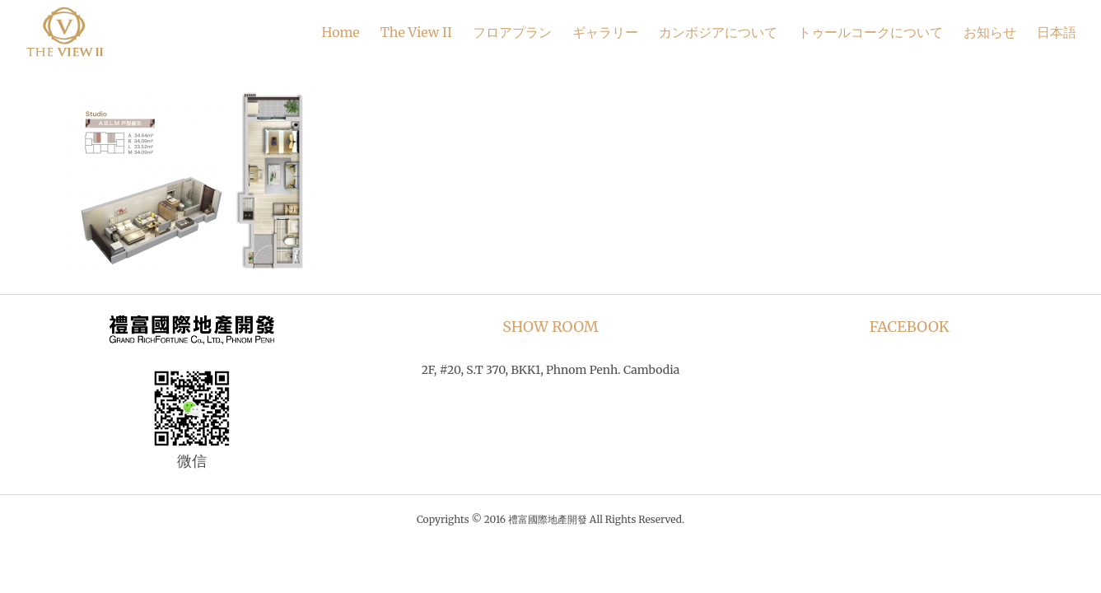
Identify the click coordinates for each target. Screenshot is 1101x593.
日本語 (1056, 32)
